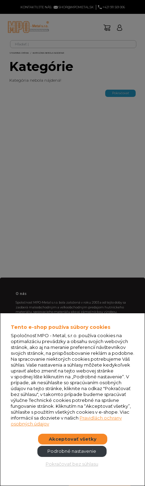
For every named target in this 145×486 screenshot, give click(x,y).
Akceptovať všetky (73, 439)
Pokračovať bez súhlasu (72, 464)
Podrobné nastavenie (71, 451)
